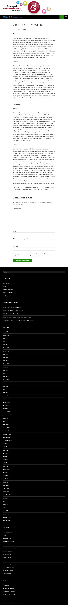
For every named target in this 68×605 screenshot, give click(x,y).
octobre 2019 (6, 411)
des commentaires (9, 591)
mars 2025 (5, 344)
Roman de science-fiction (9, 548)
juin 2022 (5, 367)
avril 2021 (5, 389)
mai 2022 (5, 370)
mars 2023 (5, 360)
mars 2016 (5, 485)
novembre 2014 (7, 517)
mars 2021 (5, 392)
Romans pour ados (8, 570)
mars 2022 (5, 376)
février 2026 (6, 335)
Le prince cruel (7, 296)
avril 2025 (5, 341)
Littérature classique (8, 541)
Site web (15, 246)
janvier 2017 (6, 469)
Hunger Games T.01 (8, 289)
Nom (15, 231)
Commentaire (17, 208)
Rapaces (5, 286)
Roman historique (7, 551)
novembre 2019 (7, 408)
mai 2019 (5, 418)
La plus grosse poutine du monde (22, 317)
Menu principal (66, 17)
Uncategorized (7, 573)
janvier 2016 (6, 491)
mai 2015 (5, 504)
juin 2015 (5, 501)
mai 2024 (5, 354)
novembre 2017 (7, 456)
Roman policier (7, 554)
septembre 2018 (7, 440)
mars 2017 (5, 466)
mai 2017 (5, 459)
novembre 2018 (7, 434)
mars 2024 (5, 357)
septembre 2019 (7, 415)
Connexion (6, 585)
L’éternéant (6, 283)
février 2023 (6, 364)
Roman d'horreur (7, 545)
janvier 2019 (6, 431)
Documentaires (7, 538)
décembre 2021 (7, 383)
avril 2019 (5, 421)
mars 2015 (5, 511)
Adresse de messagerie (20, 239)
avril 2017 (5, 463)
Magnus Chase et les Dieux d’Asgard (24, 320)
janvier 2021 (6, 395)
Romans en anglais (8, 564)
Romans (5, 561)
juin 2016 (5, 479)
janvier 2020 (6, 402)
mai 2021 (5, 386)
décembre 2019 (7, 405)
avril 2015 (5, 507)
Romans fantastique (8, 567)
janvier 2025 (6, 351)
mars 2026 (5, 332)
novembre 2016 (7, 475)
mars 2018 (5, 450)
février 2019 (6, 427)
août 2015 (5, 498)
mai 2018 (5, 443)
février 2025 (6, 348)
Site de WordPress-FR (9, 595)
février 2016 (6, 488)
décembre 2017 (7, 453)
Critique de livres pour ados (12, 17)
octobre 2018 (6, 437)
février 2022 (6, 380)
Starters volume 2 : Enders (17, 310)
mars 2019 (5, 424)
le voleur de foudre (8, 292)
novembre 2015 (7, 495)
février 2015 (6, 514)
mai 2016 (5, 482)
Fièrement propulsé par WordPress (11, 602)
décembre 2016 (7, 472)
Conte (4, 535)
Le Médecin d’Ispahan (15, 307)
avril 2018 (5, 447)
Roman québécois (7, 557)
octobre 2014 (6, 520)
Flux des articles (8, 588)
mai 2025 (5, 338)
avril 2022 (5, 373)
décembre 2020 (7, 399)
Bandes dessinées (7, 532)
